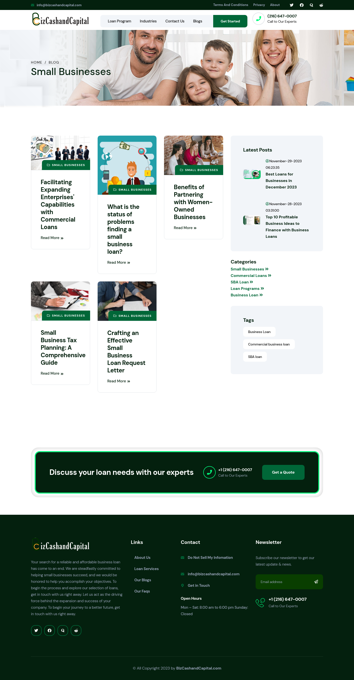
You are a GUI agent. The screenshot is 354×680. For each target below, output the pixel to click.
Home (36, 62)
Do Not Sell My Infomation (210, 557)
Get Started (230, 21)
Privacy (259, 5)
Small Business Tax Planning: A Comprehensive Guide (63, 347)
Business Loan (247, 295)
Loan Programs (247, 288)
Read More (52, 237)
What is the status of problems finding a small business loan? (123, 229)
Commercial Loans (251, 275)
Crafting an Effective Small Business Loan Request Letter (126, 351)
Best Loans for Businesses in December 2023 (281, 180)
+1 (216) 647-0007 (235, 469)
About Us (142, 557)
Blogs (197, 21)
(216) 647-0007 (282, 16)
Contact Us (174, 21)
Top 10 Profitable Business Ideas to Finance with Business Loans (287, 226)
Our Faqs (142, 591)
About (275, 5)
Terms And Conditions (230, 5)
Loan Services (146, 568)
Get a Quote (283, 472)
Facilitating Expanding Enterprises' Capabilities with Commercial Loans (58, 204)
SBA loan (255, 356)
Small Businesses (250, 269)
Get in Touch (199, 585)
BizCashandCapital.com (198, 668)
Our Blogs (142, 580)
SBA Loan (242, 282)
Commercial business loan (269, 344)
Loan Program (119, 21)
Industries (148, 21)
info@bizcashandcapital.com (59, 5)
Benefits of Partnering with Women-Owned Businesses (193, 202)
